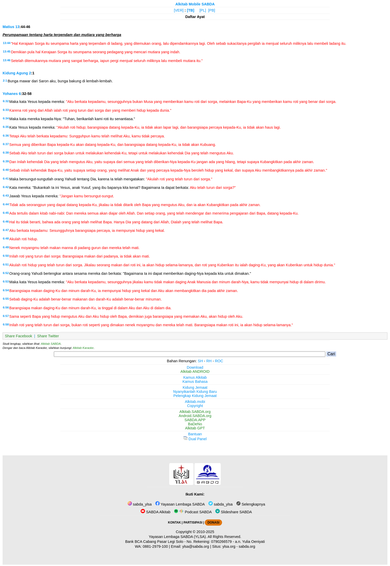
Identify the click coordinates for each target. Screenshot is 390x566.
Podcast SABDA (193, 512)
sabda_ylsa (140, 504)
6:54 (6, 290)
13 (17, 27)
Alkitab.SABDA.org (195, 412)
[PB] (211, 10)
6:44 (6, 204)
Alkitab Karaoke (83, 347)
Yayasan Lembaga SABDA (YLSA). (178, 537)
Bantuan (195, 434)
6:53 (6, 281)
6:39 (6, 161)
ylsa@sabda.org (195, 546)
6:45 (6, 212)
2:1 (5, 80)
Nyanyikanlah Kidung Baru (195, 392)
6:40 (6, 169)
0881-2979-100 (155, 546)
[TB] (190, 10)
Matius (8, 27)
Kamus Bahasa (195, 381)
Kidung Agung (15, 73)
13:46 (6, 60)
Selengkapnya (250, 504)
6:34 (6, 118)
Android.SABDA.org (195, 416)
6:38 (6, 152)
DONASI (213, 522)
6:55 (6, 298)
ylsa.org (228, 546)
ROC (219, 361)
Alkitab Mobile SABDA (195, 4)
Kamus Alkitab (195, 377)
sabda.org (247, 546)
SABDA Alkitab (155, 512)
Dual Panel (195, 439)
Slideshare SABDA (233, 512)
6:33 (6, 109)
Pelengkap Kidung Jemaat (195, 396)
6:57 (6, 315)
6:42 (6, 187)
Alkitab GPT (195, 428)
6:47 (6, 230)
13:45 (6, 51)
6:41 (6, 178)
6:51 (6, 264)
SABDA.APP (195, 420)
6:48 (6, 238)
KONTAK (174, 522)
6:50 (6, 255)
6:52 (6, 273)
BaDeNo (195, 424)
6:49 (6, 247)
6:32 (6, 101)
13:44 (6, 43)
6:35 (6, 126)
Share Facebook (18, 336)
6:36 (6, 135)
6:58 (6, 324)
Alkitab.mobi (195, 402)
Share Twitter (48, 336)
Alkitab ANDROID (195, 371)
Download (195, 367)
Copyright (195, 406)
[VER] (179, 10)
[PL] (202, 10)
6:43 (6, 195)
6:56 (6, 307)
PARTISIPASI (192, 522)
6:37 (6, 144)
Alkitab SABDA (51, 343)
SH (200, 361)
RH (209, 361)
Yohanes (10, 94)
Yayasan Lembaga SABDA (180, 504)
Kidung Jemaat (195, 387)
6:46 (6, 221)
